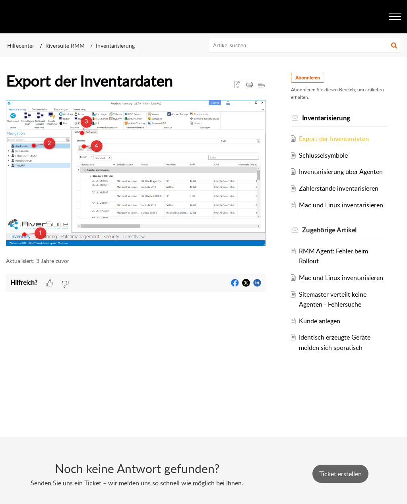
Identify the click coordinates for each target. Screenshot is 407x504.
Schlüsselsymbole (323, 155)
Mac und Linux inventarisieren (341, 205)
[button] (394, 45)
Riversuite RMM (65, 45)
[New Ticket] (340, 473)
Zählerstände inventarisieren (338, 188)
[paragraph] (136, 174)
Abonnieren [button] (307, 77)
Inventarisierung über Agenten (341, 171)
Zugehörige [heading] (329, 230)
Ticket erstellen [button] (340, 473)
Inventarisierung (115, 45)
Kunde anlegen (319, 321)
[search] (305, 45)
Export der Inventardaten (334, 138)
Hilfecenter (20, 45)
